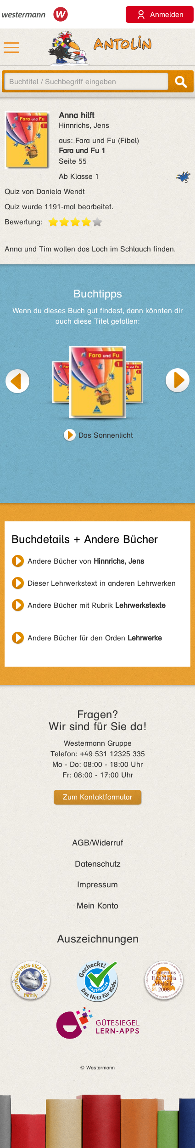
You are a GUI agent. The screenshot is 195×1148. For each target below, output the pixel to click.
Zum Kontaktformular (97, 797)
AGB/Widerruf (97, 843)
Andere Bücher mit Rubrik (97, 605)
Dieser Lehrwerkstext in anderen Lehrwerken (102, 583)
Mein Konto (97, 906)
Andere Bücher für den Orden (95, 638)
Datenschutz (98, 864)
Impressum (97, 885)
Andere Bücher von (86, 561)
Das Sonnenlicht (105, 435)
